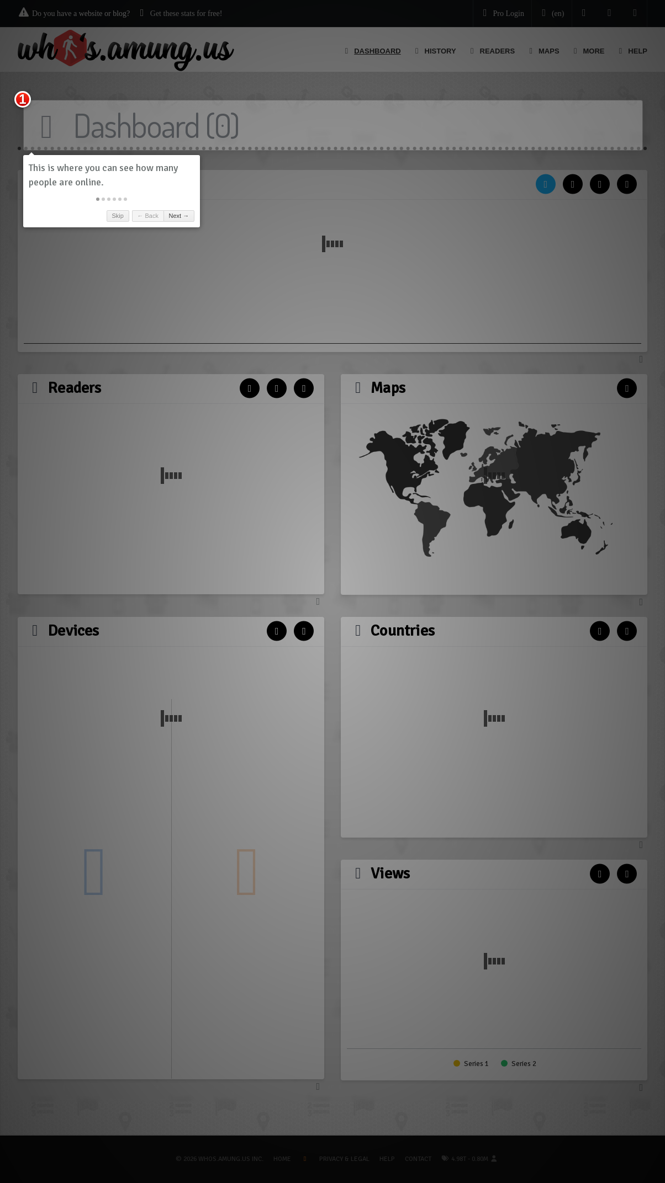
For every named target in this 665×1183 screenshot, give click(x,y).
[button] (97, 199)
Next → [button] (179, 215)
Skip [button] (117, 215)
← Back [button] (148, 215)
